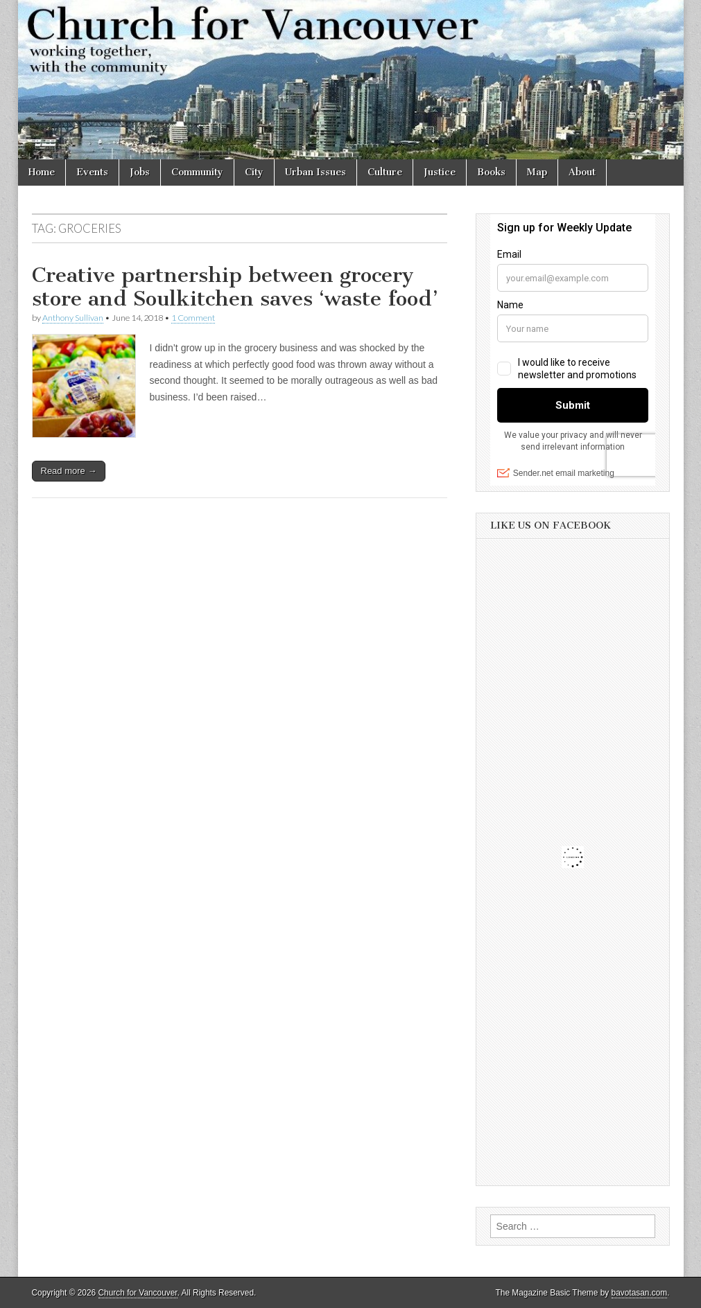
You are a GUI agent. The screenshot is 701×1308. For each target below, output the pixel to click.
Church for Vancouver (138, 1293)
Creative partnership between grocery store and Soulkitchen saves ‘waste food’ (235, 287)
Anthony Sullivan (72, 317)
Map (537, 172)
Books (491, 172)
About (582, 172)
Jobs (140, 172)
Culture (384, 172)
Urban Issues (315, 172)
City (254, 172)
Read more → (69, 471)
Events (92, 172)
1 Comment (193, 317)
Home (41, 172)
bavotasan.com (640, 1293)
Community (197, 172)
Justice (440, 172)
